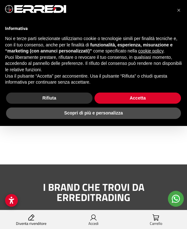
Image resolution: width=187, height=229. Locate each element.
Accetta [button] (138, 98)
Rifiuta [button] (49, 98)
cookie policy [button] (150, 50)
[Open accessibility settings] (11, 200)
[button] (179, 10)
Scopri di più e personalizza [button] (93, 112)
